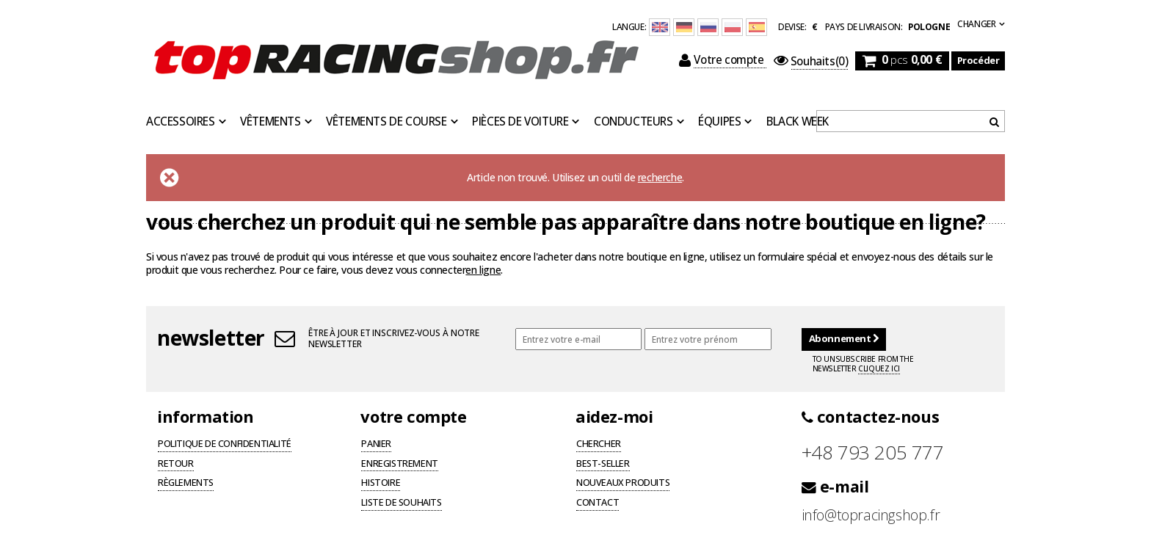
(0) (811, 62)
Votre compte (722, 60)
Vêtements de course (386, 121)
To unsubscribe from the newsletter (863, 364)
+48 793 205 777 (873, 452)
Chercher (598, 445)
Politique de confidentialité (224, 445)
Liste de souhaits (401, 503)
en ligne (483, 270)
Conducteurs (633, 121)
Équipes (719, 121)
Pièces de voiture (520, 121)
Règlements (186, 484)
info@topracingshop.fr (871, 515)
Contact (597, 503)
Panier (376, 445)
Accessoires (180, 121)
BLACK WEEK (797, 121)
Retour (176, 464)
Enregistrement (399, 464)
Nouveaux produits (622, 484)
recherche (660, 177)
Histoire (380, 484)
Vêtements (270, 121)
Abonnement (844, 338)
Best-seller (603, 464)
